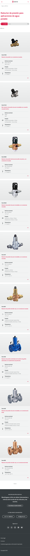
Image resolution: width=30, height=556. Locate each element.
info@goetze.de (21, 516)
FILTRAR (5, 24)
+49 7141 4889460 (8, 516)
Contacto (3, 541)
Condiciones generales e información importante (11, 544)
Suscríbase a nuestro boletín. (15, 505)
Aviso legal (3, 538)
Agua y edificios (5, 6)
